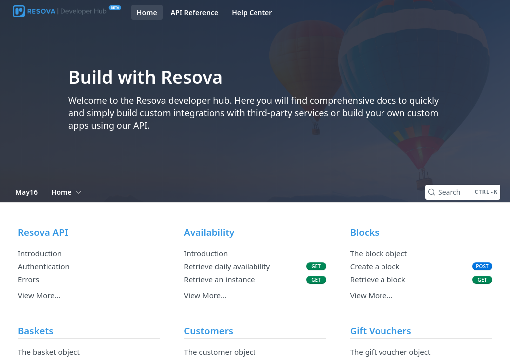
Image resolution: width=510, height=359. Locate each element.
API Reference (195, 12)
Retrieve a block (377, 279)
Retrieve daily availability (227, 266)
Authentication (44, 266)
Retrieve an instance (219, 279)
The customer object (219, 352)
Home (147, 12)
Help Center (252, 12)
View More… (39, 295)
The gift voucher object (390, 352)
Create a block (375, 266)
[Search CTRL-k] (462, 192)
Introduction (40, 253)
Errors (28, 279)
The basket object (49, 352)
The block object (378, 253)
